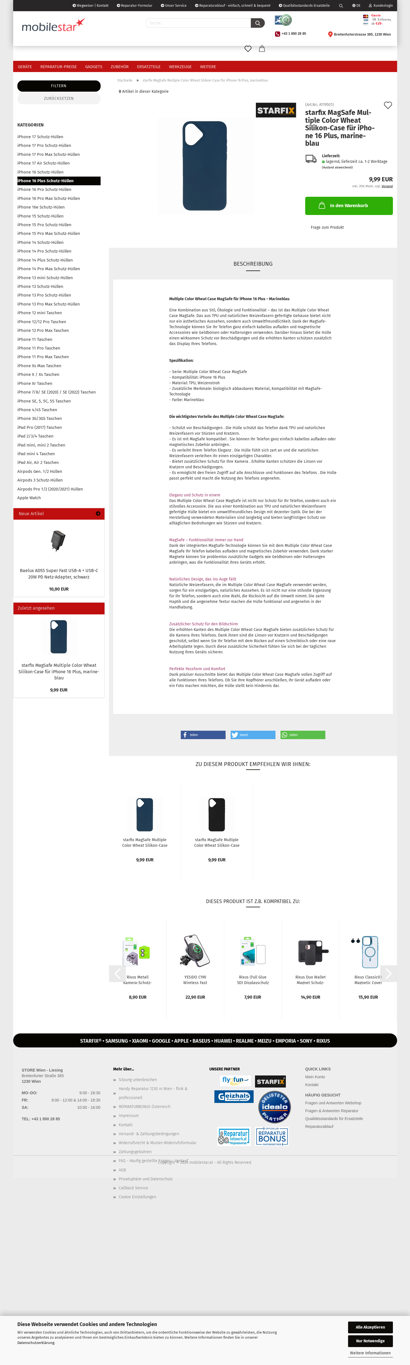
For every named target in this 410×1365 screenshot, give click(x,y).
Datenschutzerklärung (35, 1343)
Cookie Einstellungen (137, 1197)
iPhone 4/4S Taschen (37, 409)
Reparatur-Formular (134, 6)
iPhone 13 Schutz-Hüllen (40, 286)
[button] (203, 735)
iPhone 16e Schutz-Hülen (41, 207)
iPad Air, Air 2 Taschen (38, 462)
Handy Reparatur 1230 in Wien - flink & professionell (153, 1093)
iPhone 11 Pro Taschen (38, 348)
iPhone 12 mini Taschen (39, 312)
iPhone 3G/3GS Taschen (39, 418)
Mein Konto (315, 1077)
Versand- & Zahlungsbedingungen (149, 1134)
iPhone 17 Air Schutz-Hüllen (43, 163)
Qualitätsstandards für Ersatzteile (334, 1118)
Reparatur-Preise (58, 66)
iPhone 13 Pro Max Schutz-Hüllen (48, 304)
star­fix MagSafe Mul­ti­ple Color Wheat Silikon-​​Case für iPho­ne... (145, 842)
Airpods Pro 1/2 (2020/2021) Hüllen (50, 489)
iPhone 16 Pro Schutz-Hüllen (44, 189)
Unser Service (174, 6)
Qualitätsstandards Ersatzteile (304, 6)
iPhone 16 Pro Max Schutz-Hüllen (48, 198)
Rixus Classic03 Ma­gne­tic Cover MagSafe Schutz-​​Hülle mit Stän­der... (368, 979)
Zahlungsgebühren (135, 1151)
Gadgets (93, 66)
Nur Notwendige (370, 1341)
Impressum (129, 1115)
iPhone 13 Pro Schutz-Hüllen (44, 295)
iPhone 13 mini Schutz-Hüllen (45, 277)
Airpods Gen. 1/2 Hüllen (39, 471)
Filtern (59, 86)
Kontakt (126, 1125)
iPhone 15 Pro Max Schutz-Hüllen (48, 233)
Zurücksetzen (59, 98)
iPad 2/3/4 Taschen (35, 436)
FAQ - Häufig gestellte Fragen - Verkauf (153, 1160)
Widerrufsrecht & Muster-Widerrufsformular (157, 1142)
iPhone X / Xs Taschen (38, 374)
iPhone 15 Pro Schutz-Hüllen (44, 224)
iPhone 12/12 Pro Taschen (41, 321)
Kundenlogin (381, 6)
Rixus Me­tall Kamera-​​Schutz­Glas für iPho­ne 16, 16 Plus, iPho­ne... (137, 979)
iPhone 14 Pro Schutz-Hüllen (44, 251)
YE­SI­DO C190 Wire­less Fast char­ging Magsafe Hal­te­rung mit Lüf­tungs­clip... (195, 979)
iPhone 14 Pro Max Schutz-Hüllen (48, 268)
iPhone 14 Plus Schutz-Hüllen (45, 260)
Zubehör (120, 66)
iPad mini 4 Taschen (36, 453)
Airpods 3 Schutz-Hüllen (40, 480)
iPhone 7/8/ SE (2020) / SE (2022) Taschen (56, 392)
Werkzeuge (180, 66)
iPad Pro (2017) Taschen (39, 427)
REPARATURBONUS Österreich (144, 1106)
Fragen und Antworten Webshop (333, 1103)
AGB (122, 1170)
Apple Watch (29, 497)
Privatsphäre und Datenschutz (146, 1179)
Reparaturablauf (319, 1126)
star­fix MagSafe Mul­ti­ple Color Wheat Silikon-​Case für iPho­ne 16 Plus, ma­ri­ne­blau (58, 672)
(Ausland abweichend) (337, 167)
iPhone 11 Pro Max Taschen (43, 356)
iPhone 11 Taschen (34, 339)
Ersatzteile (149, 66)
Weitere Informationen (370, 1353)
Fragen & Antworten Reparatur (331, 1111)
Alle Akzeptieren (370, 1327)
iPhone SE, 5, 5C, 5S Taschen (44, 401)
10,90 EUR (59, 589)
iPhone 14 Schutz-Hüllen (40, 242)
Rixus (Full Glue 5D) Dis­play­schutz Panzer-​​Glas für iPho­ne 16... (253, 979)
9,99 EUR (59, 690)
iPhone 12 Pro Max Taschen (43, 330)
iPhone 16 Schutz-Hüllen (40, 172)
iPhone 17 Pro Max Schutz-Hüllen (48, 154)
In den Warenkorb (343, 205)
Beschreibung (253, 263)
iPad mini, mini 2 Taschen (41, 445)
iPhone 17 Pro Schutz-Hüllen (44, 145)
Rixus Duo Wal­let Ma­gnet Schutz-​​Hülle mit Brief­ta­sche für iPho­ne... (310, 979)
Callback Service (133, 1188)
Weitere (208, 66)
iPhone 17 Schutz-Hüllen (40, 136)
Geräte (25, 66)
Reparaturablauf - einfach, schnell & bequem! (232, 6)
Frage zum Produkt (327, 227)
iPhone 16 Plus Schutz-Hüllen (45, 180)
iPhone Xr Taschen (34, 383)
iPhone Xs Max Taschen (39, 365)
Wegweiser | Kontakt (90, 6)
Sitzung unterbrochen (138, 1079)
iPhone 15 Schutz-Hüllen (40, 216)
